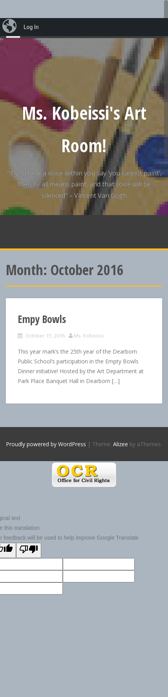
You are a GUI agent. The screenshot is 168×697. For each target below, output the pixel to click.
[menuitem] (10, 27)
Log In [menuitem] (31, 27)
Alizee (120, 444)
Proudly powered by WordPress (46, 444)
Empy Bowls (42, 319)
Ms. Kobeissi (89, 335)
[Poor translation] (28, 550)
